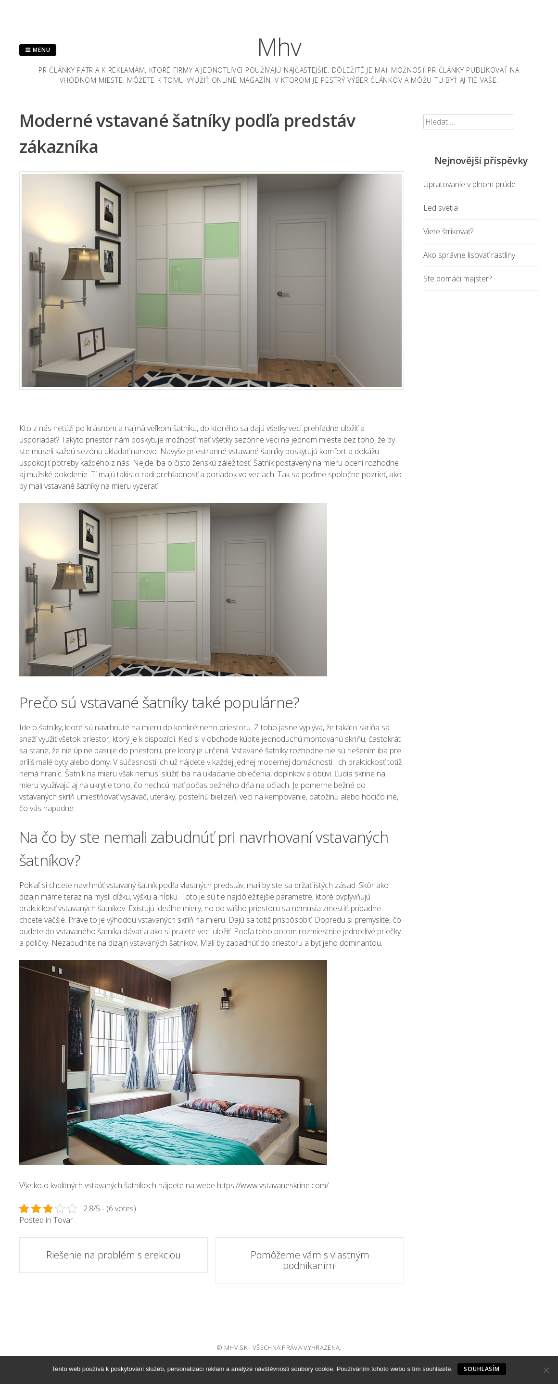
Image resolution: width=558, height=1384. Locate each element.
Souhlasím (482, 1369)
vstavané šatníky (255, 451)
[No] (546, 1370)
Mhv (279, 46)
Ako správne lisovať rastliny (469, 255)
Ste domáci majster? (457, 278)
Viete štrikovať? (448, 231)
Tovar (63, 1220)
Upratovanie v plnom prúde (469, 184)
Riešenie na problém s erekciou (113, 1254)
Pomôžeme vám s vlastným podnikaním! (310, 1260)
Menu (37, 50)
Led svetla (440, 208)
